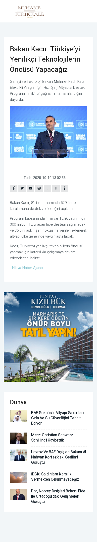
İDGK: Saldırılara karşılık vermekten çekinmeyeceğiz (55, 476)
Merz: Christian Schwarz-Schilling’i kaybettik (52, 437)
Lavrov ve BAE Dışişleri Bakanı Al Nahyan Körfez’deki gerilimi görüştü (58, 457)
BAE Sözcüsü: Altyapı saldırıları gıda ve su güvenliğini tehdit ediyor (57, 418)
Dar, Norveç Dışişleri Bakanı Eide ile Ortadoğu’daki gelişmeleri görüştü (58, 496)
